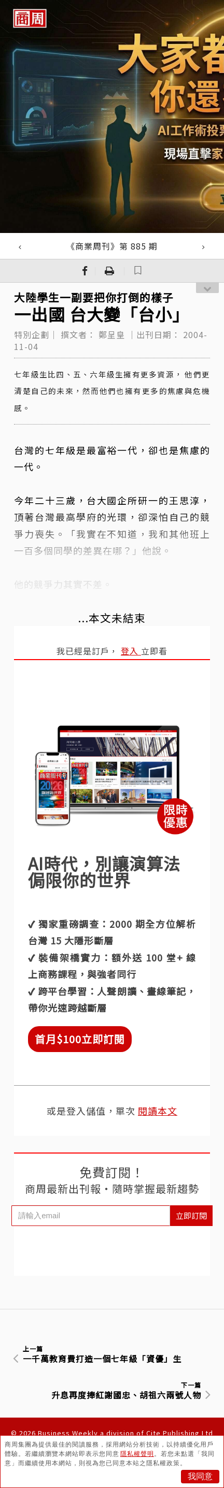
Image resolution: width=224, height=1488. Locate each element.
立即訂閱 (191, 1215)
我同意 (200, 1476)
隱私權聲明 (137, 1453)
